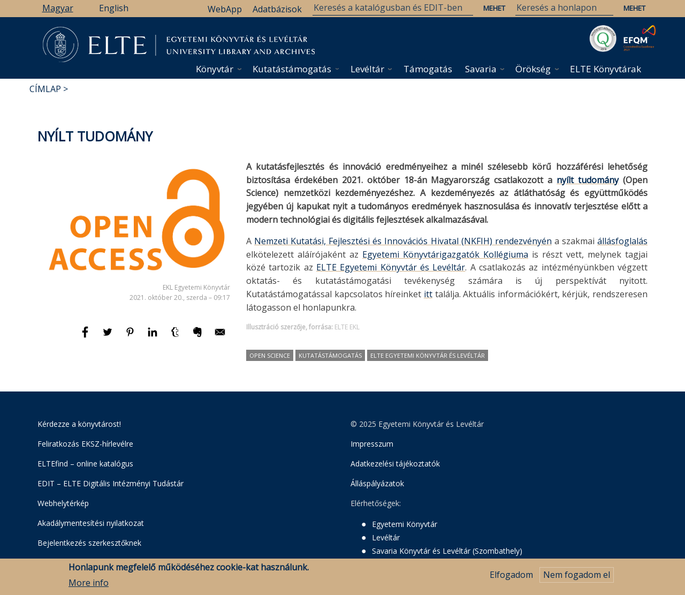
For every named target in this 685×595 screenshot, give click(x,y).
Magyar (57, 8)
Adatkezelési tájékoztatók (395, 463)
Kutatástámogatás (292, 69)
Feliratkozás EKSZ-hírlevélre (85, 444)
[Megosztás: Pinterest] (131, 337)
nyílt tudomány (588, 180)
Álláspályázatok (377, 483)
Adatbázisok (277, 9)
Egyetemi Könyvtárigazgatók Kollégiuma (445, 254)
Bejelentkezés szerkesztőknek (89, 543)
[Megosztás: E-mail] (220, 337)
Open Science (269, 355)
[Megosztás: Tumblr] (176, 337)
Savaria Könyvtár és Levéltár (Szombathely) (447, 551)
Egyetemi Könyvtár (404, 524)
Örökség (533, 69)
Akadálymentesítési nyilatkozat (90, 523)
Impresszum (372, 444)
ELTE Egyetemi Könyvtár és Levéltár (390, 267)
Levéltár (367, 69)
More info (88, 583)
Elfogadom (511, 575)
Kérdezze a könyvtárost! (79, 424)
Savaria (481, 69)
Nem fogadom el (576, 575)
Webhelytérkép (63, 503)
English (113, 8)
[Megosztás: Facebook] (86, 337)
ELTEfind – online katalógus (85, 463)
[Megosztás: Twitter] (109, 337)
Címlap (45, 89)
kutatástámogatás (330, 355)
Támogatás (428, 69)
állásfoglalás (622, 241)
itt (428, 294)
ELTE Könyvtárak (605, 69)
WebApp (225, 9)
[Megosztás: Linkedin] (153, 337)
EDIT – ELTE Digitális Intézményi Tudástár (110, 483)
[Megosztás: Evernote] (198, 337)
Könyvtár (214, 69)
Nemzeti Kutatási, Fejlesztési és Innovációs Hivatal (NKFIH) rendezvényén (403, 241)
